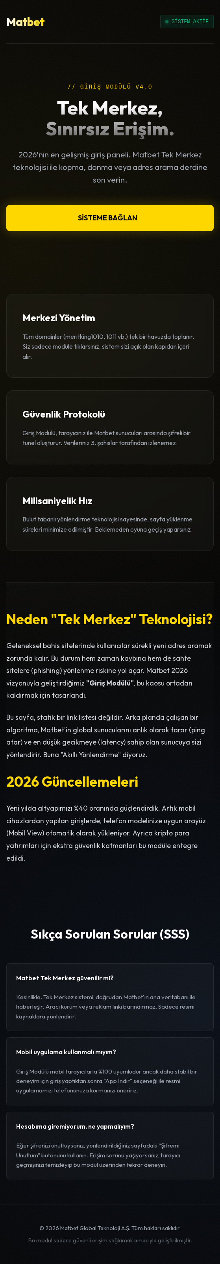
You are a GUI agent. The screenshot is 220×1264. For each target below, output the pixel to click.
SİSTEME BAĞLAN (107, 217)
